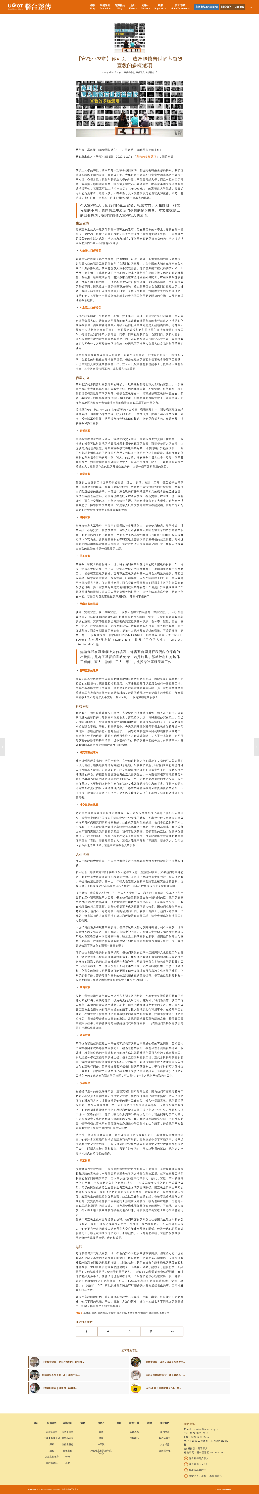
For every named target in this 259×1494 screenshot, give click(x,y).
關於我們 (164, 1423)
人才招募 (164, 1444)
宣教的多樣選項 (146, 156)
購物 (149, 1423)
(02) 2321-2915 (199, 1433)
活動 (82, 1423)
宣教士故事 (67, 1432)
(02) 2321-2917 (200, 1437)
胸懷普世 (164, 1312)
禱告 (36, 1423)
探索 (51, 1444)
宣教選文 (140, 72)
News (67, 1456)
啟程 (51, 1450)
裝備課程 (52, 1423)
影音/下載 (134, 1423)
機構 (101, 1438)
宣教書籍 (67, 1450)
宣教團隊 (102, 1312)
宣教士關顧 (67, 1444)
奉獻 (119, 1423)
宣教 (94, 1312)
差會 (101, 1432)
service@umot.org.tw (206, 1429)
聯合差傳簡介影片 (196, 1458)
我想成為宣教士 (195, 1470)
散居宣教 (121, 1312)
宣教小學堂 (129, 72)
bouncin (227, 1489)
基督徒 (86, 1312)
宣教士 (112, 1312)
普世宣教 (132, 1312)
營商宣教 (143, 1312)
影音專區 (134, 1432)
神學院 (101, 1444)
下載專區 (134, 1438)
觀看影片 (203, 1448)
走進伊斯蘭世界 (52, 1438)
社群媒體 (153, 1312)
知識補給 (150, 72)
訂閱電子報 (165, 1450)
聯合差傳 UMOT (195, 1464)
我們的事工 (165, 1438)
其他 (67, 1463)
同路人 (101, 1423)
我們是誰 (164, 1432)
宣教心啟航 (52, 1463)
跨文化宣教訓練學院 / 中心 (101, 1452)
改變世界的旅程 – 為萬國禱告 (203, 1475)
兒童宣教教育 (52, 1456)
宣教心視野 (52, 1432)
